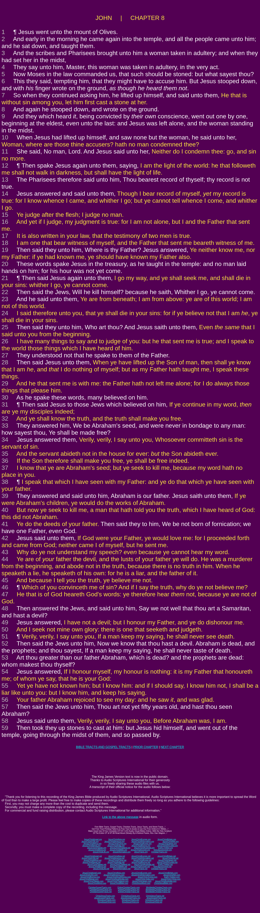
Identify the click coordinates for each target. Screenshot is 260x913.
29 (5, 383)
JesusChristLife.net (170, 858)
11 (5, 151)
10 (5, 137)
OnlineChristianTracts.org (128, 889)
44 (5, 559)
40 (5, 509)
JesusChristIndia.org (116, 846)
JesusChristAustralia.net (144, 864)
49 (5, 622)
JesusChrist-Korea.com (147, 877)
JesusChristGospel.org (140, 850)
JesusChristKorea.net (142, 860)
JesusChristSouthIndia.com (116, 879)
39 (5, 495)
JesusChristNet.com (171, 875)
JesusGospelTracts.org (130, 898)
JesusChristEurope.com (141, 873)
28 (5, 362)
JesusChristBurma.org (140, 846)
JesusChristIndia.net (116, 862)
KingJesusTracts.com (106, 900)
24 (5, 313)
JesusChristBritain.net (166, 856)
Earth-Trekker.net (165, 864)
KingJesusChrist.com (107, 902)
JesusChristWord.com (97, 883)
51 (5, 636)
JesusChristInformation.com (143, 875)
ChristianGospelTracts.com (99, 887)
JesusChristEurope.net (140, 856)
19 (5, 249)
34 (5, 439)
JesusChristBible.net (118, 867)
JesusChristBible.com (119, 883)
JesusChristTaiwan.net (96, 864)
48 (5, 608)
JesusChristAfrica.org (92, 844)
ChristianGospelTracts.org (101, 889)
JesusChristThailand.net (120, 864)
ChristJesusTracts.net (155, 896)
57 (5, 706)
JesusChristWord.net (97, 867)
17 (5, 235)
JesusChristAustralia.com (166, 881)
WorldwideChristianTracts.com (159, 887)
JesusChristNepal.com (88, 879)
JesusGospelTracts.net (156, 898)
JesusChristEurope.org (141, 839)
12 (5, 165)
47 (5, 594)
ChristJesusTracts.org (130, 896)
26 (5, 341)
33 (5, 425)
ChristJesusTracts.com (105, 896)
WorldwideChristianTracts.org (158, 889)
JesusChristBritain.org (166, 839)
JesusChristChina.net (117, 860)
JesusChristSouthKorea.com (119, 877)
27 (5, 355)
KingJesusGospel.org (163, 850)
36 (5, 460)
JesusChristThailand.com (117, 881)
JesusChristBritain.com (168, 873)
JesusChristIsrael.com (91, 873)
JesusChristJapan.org (167, 844)
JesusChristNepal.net (91, 862)
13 (5, 179)
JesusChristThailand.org (120, 848)
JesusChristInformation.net (142, 858)
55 (5, 685)
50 (5, 629)
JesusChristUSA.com (89, 875)
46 (5, 587)
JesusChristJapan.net (167, 860)
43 (5, 552)
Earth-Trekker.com (172, 877)
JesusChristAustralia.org (144, 848)
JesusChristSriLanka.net (167, 862)
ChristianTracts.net (159, 869)
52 (5, 643)
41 (5, 524)
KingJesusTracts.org (130, 900)
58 (5, 720)
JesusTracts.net (140, 869)
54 (5, 671)
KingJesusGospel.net (163, 867)
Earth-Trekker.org (165, 848)
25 (5, 327)
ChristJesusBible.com (163, 883)
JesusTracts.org (141, 852)
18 (5, 242)
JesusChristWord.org (97, 850)
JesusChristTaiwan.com (94, 881)
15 (5, 214)
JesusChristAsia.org (116, 839)
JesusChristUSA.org (90, 841)
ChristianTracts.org (159, 852)
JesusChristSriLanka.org (167, 846)
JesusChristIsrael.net (93, 856)
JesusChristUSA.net (90, 858)
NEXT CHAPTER (172, 747)
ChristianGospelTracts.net (101, 892)
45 (5, 580)
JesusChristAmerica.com (114, 875)
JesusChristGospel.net (140, 867)
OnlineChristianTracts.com (128, 887)
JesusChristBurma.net (140, 862)
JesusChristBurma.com (90, 877)
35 (5, 453)
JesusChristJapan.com (141, 881)
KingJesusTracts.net (154, 900)
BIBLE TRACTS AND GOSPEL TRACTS (103, 747)
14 (5, 193)
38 (5, 481)
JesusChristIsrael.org (93, 839)
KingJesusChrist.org (130, 902)
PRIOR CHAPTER (145, 747)
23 (5, 299)
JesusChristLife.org (101, 852)
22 (5, 292)
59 (5, 727)
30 (5, 397)
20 (5, 263)
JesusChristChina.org (117, 844)
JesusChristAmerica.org (114, 841)
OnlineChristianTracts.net (128, 892)
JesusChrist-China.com (170, 879)
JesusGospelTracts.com (104, 898)
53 (5, 657)
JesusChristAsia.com (116, 873)
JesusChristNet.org (170, 841)
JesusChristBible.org (118, 850)
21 (5, 278)
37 (5, 467)
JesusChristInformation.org (142, 841)
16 (5, 221)
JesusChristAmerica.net (114, 858)
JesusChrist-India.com (144, 879)
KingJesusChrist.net (153, 902)
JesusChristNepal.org (91, 846)
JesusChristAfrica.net (92, 860)
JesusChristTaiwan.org (96, 848)
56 (5, 699)
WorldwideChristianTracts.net (158, 892)
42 (5, 538)
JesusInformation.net (121, 869)
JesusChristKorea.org (142, 844)
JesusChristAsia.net (116, 856)
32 (5, 418)
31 (5, 404)
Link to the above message (120, 817)
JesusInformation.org (121, 852)
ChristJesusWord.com (141, 883)
